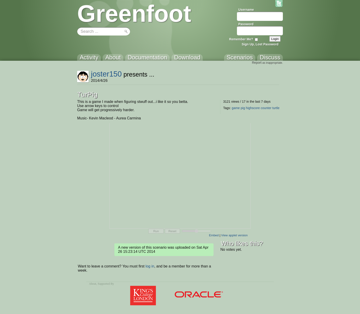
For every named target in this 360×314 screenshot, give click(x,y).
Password (245, 24)
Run (156, 231)
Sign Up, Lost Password (260, 44)
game (236, 108)
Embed (214, 235)
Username (246, 9)
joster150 (106, 74)
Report (257, 62)
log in (150, 266)
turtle (275, 108)
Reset (172, 231)
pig (243, 108)
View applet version (234, 235)
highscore (253, 108)
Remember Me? (241, 39)
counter (266, 108)
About (92, 283)
